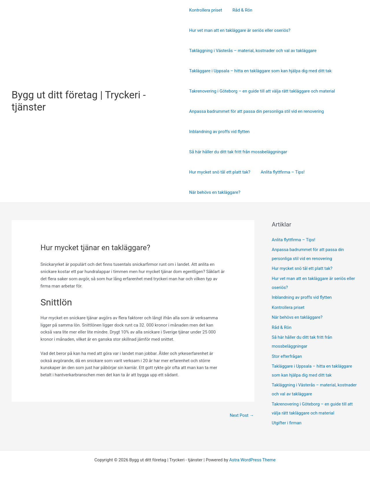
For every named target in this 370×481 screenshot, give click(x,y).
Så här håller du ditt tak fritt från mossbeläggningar (238, 151)
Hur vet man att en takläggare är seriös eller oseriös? (239, 30)
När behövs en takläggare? (214, 192)
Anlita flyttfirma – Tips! (281, 172)
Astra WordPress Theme (252, 455)
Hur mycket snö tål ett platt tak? (219, 172)
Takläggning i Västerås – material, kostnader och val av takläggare (253, 50)
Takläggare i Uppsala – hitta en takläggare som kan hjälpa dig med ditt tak (260, 70)
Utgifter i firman (287, 418)
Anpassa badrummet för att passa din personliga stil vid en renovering (256, 111)
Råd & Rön (241, 10)
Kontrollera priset (205, 10)
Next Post (242, 415)
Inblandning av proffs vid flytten (219, 131)
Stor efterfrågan (287, 353)
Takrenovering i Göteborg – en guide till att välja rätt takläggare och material (262, 91)
